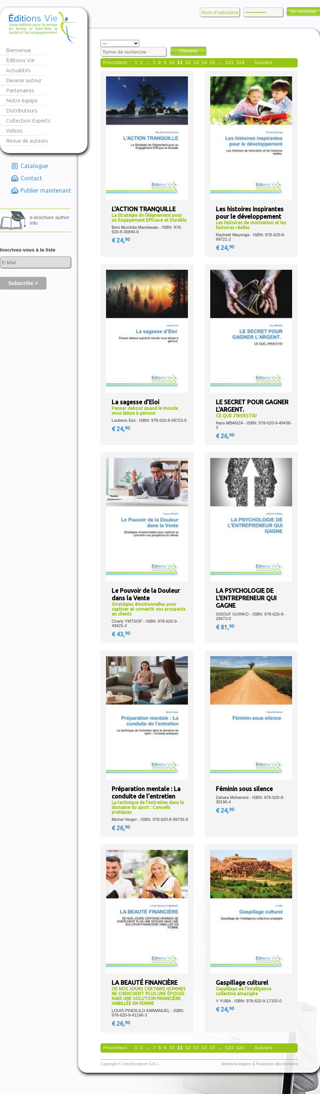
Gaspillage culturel (242, 982)
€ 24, (121, 240)
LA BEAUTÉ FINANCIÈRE (144, 982)
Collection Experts (28, 120)
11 (180, 62)
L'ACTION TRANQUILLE (144, 209)
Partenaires (20, 90)
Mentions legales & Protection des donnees (259, 1064)
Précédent (115, 62)
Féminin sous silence (244, 788)
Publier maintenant (45, 190)
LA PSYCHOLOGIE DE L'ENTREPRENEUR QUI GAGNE (246, 598)
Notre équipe (22, 100)
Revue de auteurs (27, 140)
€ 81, (225, 627)
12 (188, 62)
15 (212, 62)
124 (240, 62)
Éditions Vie (20, 60)
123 (229, 62)
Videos (14, 130)
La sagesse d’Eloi (135, 402)
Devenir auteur (24, 80)
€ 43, (121, 634)
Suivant (263, 62)
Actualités (18, 70)
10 (172, 62)
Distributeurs (22, 110)
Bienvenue (18, 50)
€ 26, (225, 436)
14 (204, 62)
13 (196, 62)
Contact (31, 178)
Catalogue (34, 165)
